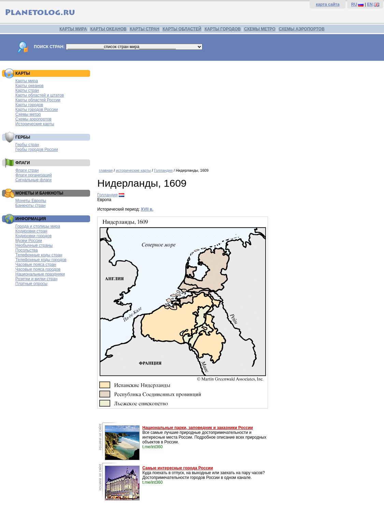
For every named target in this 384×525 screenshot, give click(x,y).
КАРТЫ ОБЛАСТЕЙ (182, 29)
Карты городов (29, 104)
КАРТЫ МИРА (73, 29)
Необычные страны (34, 245)
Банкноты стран (30, 205)
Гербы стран (27, 144)
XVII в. (147, 209)
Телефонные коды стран (38, 255)
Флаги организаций (33, 175)
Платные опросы (31, 283)
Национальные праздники (40, 274)
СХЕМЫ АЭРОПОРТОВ (302, 29)
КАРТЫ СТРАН (144, 29)
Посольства (26, 250)
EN (370, 4)
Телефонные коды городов (41, 259)
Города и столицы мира (37, 226)
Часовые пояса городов (37, 269)
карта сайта (327, 4)
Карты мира (26, 81)
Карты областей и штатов (39, 95)
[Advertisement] (239, 112)
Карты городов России (36, 109)
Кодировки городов (33, 235)
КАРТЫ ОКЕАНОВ (108, 29)
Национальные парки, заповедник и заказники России (197, 427)
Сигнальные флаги (33, 180)
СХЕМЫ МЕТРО (259, 29)
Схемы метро (28, 114)
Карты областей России (37, 100)
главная (106, 170)
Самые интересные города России (177, 468)
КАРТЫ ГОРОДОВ (222, 29)
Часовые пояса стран (35, 264)
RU (354, 4)
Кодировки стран (31, 231)
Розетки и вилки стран (36, 278)
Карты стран (27, 90)
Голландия (163, 170)
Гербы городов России (36, 149)
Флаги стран (27, 170)
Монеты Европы (30, 200)
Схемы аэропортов (33, 119)
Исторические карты (34, 124)
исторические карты (133, 170)
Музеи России (28, 240)
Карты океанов (29, 85)
